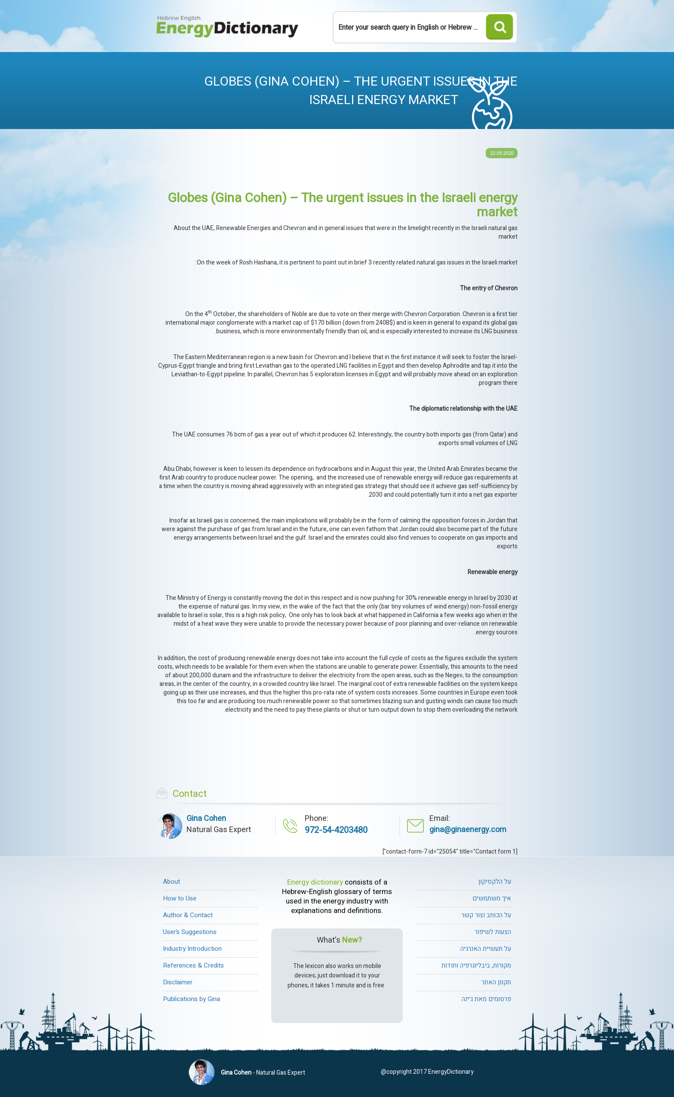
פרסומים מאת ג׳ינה (486, 999)
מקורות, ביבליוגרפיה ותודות (476, 965)
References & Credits (193, 965)
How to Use (179, 898)
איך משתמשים (491, 898)
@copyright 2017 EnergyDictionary (427, 1071)
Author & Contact (188, 915)
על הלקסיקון (494, 881)
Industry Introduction (192, 948)
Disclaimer (178, 982)
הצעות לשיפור (493, 932)
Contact (190, 794)
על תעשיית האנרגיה (485, 948)
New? (352, 940)
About (171, 881)
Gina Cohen (236, 1072)
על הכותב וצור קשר (486, 915)
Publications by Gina (191, 999)
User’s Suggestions (190, 932)
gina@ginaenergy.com (467, 830)
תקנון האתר (496, 982)
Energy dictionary (315, 882)
